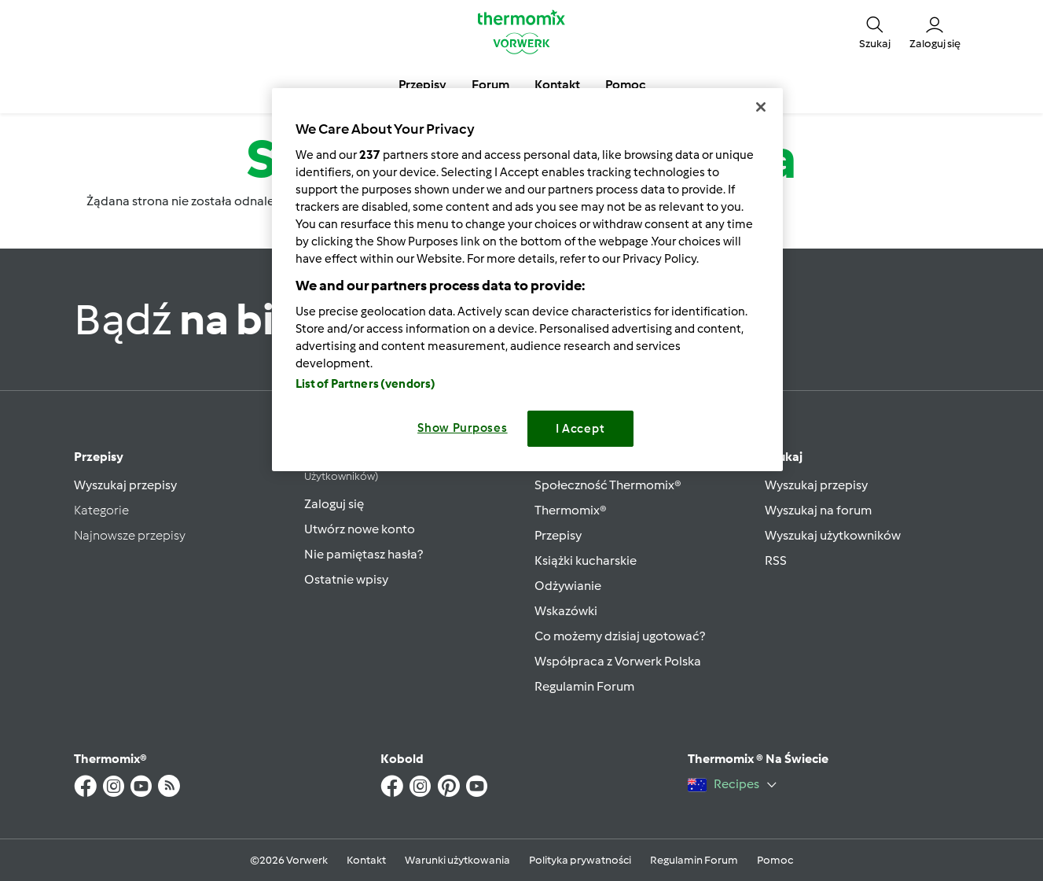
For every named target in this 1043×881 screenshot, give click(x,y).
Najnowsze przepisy (129, 535)
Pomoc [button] (625, 84)
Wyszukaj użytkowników (833, 535)
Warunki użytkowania (457, 860)
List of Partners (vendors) (366, 384)
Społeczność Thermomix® (607, 484)
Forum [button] (490, 84)
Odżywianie (567, 585)
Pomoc (775, 860)
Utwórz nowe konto (359, 529)
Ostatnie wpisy (346, 579)
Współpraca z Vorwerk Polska (617, 661)
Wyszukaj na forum (818, 510)
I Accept (580, 429)
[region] (527, 279)
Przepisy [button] (422, 84)
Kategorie (101, 510)
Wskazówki (565, 610)
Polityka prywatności (580, 860)
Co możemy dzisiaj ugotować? (619, 635)
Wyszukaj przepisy (125, 484)
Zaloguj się (334, 503)
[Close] (761, 107)
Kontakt (366, 860)
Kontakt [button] (557, 84)
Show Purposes (462, 428)
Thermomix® (570, 510)
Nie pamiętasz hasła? (363, 554)
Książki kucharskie (585, 560)
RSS (776, 560)
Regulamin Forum (584, 686)
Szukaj (783, 456)
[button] (875, 31)
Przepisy (98, 456)
